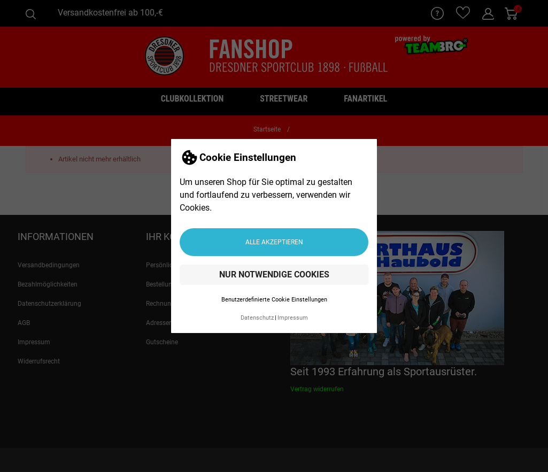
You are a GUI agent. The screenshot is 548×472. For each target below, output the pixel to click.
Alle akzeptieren (274, 242)
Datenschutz (257, 317)
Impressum (292, 317)
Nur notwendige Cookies (274, 274)
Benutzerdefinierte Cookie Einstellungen (274, 299)
